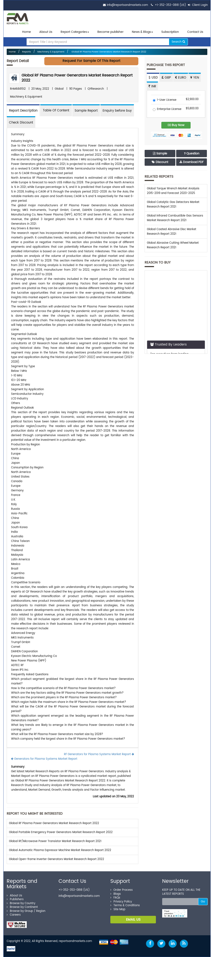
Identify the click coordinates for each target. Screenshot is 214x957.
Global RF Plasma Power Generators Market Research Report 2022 (108, 52)
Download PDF (192, 162)
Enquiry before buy (117, 110)
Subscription (170, 31)
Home (26, 31)
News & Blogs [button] (142, 31)
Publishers (15, 899)
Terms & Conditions (125, 905)
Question (191, 153)
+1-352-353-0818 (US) (170, 5)
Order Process (121, 890)
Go (203, 901)
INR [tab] (152, 86)
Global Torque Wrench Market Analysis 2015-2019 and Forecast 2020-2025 (173, 190)
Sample (160, 153)
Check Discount (21, 122)
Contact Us (195, 31)
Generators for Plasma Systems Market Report (44, 759)
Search (178, 41)
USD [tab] (153, 77)
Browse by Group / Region (26, 911)
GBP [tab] (166, 77)
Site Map (117, 909)
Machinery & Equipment (50, 52)
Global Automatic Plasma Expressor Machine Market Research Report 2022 (60, 850)
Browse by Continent (22, 907)
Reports (26, 52)
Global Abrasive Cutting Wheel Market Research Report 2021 (173, 245)
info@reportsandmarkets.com (127, 5)
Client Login (198, 5)
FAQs (115, 898)
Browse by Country (21, 903)
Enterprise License (167, 109)
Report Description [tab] (23, 110)
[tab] (56, 110)
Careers (14, 915)
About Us (45, 31)
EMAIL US (133, 919)
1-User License (164, 100)
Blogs (115, 894)
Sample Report (86, 110)
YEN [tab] (194, 77)
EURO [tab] (180, 77)
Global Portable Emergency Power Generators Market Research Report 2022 (61, 832)
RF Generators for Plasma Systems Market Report (99, 754)
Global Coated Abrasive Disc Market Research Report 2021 (171, 231)
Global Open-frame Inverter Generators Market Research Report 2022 (56, 859)
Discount (160, 162)
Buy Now (176, 125)
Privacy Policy (121, 902)
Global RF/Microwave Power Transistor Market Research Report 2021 (55, 841)
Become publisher (110, 31)
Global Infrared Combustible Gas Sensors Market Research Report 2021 (175, 218)
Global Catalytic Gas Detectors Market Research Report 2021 (173, 204)
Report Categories (74, 31)
